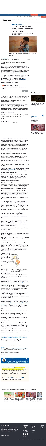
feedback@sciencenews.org (8, 340)
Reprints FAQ (17, 340)
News (14, 24)
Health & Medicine (20, 24)
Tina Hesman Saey (34, 134)
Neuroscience (34, 116)
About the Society (42, 427)
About (25, 16)
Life (5, 397)
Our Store (35, 16)
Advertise (33, 431)
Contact (33, 432)
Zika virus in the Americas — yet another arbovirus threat (15, 351)
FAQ (32, 427)
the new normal (23, 79)
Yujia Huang (33, 121)
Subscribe (24, 427)
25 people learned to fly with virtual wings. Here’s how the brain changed (37, 119)
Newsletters (33, 428)
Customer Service (25, 431)
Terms (12, 92)
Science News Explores (5, 434)
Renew (24, 428)
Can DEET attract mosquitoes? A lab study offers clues (9, 399)
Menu (21, 16)
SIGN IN (39, 16)
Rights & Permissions (33, 430)
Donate (43, 16)
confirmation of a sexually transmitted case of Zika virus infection (14, 337)
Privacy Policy (16, 92)
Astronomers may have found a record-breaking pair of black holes (38, 104)
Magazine (17, 16)
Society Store (41, 428)
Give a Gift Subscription (25, 430)
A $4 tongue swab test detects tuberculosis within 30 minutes (19, 399)
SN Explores (29, 16)
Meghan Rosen (5, 58)
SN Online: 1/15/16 (12, 169)
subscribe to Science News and (14, 377)
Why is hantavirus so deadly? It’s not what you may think (30, 399)
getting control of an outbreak (16, 310)
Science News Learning (5, 435)
